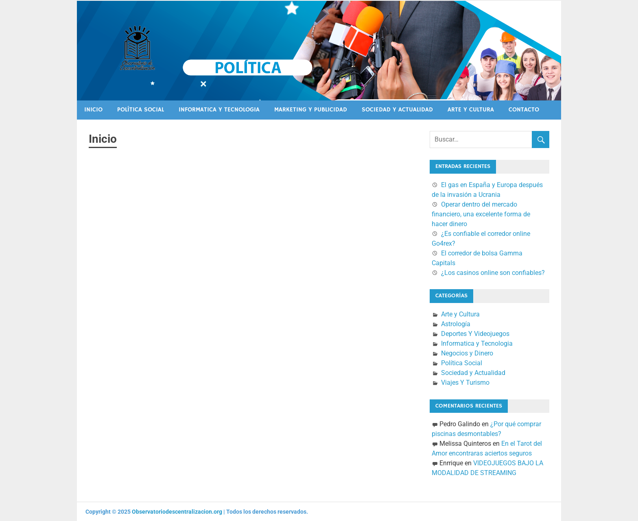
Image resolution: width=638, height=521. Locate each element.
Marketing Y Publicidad (310, 109)
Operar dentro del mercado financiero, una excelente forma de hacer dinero (481, 214)
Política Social (140, 109)
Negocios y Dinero (467, 353)
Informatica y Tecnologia (219, 109)
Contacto (524, 109)
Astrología (455, 324)
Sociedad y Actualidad (397, 109)
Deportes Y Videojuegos (475, 334)
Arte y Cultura (471, 109)
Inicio (93, 109)
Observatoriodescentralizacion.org (177, 511)
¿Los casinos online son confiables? (493, 273)
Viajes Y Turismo (465, 382)
